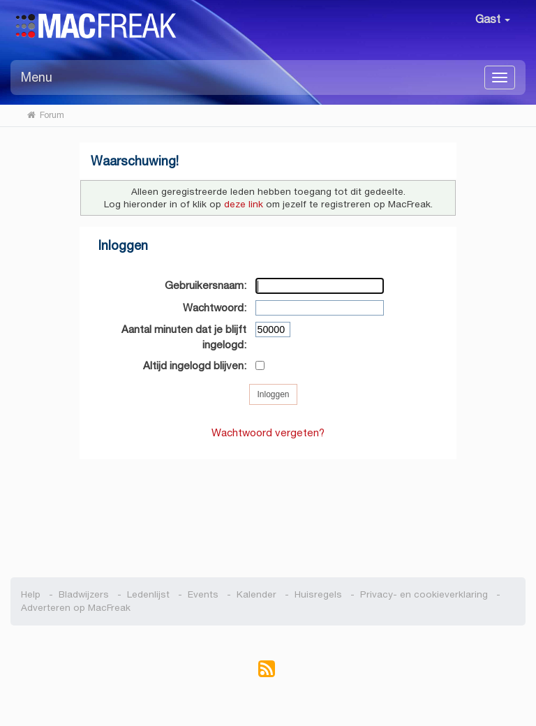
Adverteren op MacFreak (76, 608)
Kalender (256, 594)
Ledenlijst (148, 594)
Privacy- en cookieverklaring (424, 594)
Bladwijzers (84, 594)
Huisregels (318, 594)
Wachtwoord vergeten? (268, 432)
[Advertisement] (268, 511)
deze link (243, 204)
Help (30, 594)
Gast (492, 19)
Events (203, 594)
